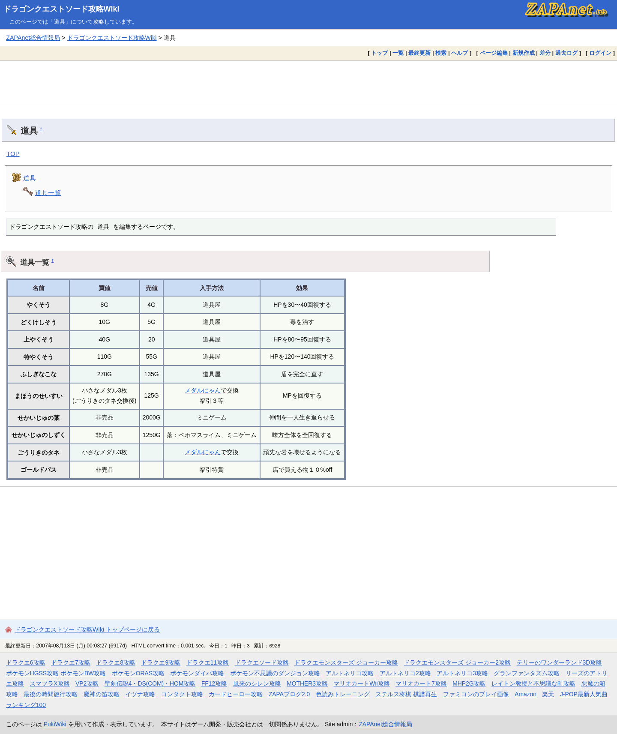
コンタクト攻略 (182, 694)
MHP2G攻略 (468, 683)
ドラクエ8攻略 (115, 662)
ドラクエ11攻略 (207, 662)
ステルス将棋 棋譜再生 (406, 694)
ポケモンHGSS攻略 (32, 673)
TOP (13, 153)
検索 (440, 53)
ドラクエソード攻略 (262, 662)
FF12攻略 (214, 683)
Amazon (525, 694)
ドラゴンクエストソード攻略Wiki (61, 9)
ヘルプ (459, 53)
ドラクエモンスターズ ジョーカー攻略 (346, 662)
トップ (379, 53)
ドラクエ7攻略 (70, 662)
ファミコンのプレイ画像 (476, 694)
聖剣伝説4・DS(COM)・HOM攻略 (150, 683)
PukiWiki (55, 724)
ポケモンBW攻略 (83, 673)
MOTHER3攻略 (307, 683)
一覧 (398, 53)
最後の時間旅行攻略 (51, 694)
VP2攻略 (87, 683)
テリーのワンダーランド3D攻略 (559, 662)
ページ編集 (494, 53)
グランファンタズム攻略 (527, 673)
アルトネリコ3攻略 (462, 673)
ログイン (600, 53)
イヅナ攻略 (140, 694)
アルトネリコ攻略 (350, 673)
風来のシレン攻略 (257, 683)
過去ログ (566, 53)
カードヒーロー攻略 (236, 694)
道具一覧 (48, 192)
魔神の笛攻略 (102, 694)
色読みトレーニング (343, 694)
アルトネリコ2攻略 (405, 673)
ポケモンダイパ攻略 (197, 673)
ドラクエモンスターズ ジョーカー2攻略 (457, 662)
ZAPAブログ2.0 (289, 694)
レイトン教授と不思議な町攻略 (533, 683)
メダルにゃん (203, 390)
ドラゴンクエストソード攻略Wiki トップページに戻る (87, 629)
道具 (29, 178)
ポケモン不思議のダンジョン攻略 (275, 673)
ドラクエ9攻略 (160, 662)
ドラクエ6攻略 (25, 662)
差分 (545, 53)
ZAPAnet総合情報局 (33, 37)
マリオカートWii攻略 (361, 683)
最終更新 (419, 53)
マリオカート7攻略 (421, 683)
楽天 (548, 694)
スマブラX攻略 (49, 683)
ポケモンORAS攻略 (138, 673)
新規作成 (523, 53)
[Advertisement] (308, 83)
